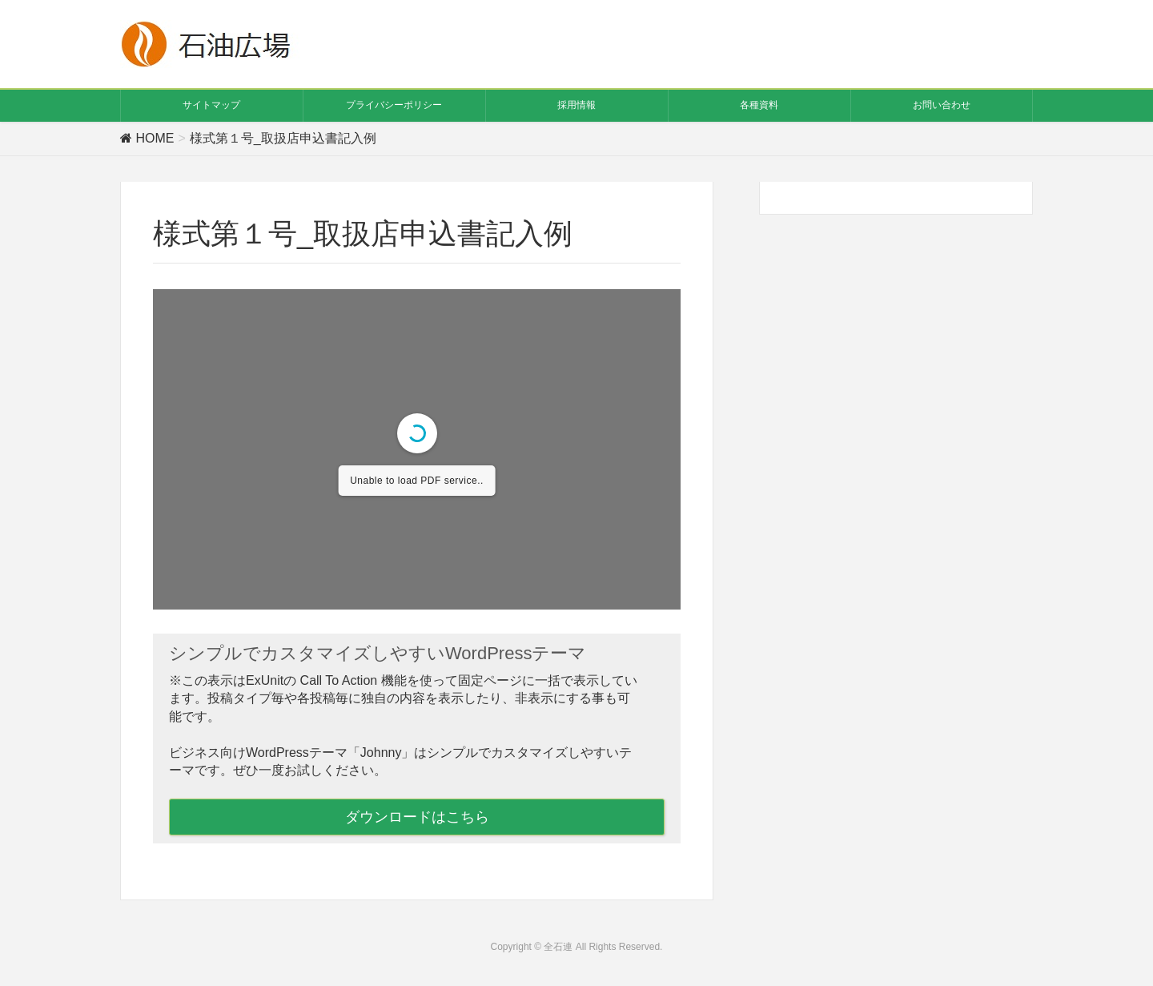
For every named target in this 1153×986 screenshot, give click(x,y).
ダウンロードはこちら (417, 817)
